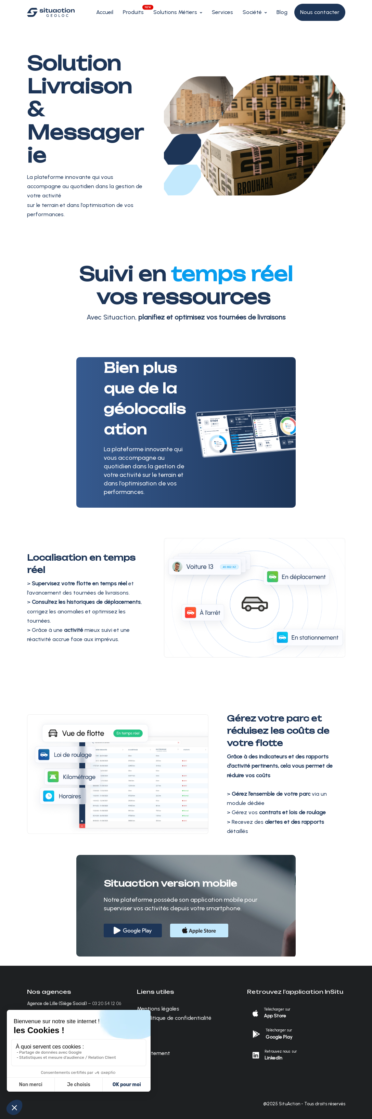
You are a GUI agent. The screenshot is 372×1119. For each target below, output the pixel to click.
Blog (282, 12)
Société (252, 12)
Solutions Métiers (175, 12)
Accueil (104, 12)
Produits (133, 12)
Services (222, 12)
